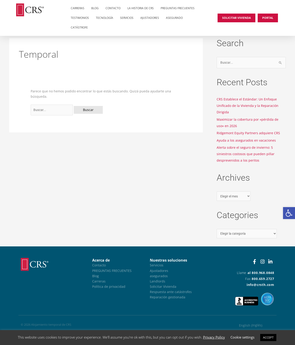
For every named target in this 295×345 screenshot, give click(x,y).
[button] (289, 213)
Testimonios (80, 18)
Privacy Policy (214, 337)
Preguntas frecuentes (178, 8)
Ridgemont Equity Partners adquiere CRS (248, 133)
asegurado (174, 18)
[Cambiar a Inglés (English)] (251, 325)
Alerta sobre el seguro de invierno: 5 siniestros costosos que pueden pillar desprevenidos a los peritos (245, 154)
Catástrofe (79, 27)
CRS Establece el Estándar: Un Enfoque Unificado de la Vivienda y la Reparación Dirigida (247, 105)
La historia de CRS (140, 8)
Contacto (113, 8)
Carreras (77, 8)
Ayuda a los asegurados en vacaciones (246, 140)
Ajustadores (149, 18)
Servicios (126, 18)
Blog (95, 8)
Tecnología (104, 18)
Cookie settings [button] (242, 337)
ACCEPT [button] (268, 337)
